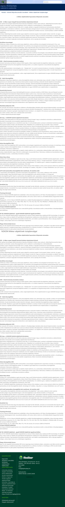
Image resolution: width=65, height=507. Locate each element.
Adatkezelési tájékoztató (5, 464)
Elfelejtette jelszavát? (8, 500)
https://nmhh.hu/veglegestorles (9, 494)
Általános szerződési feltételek (8, 461)
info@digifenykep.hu (24, 468)
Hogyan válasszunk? (8, 502)
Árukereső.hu (29, 477)
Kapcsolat (5, 459)
